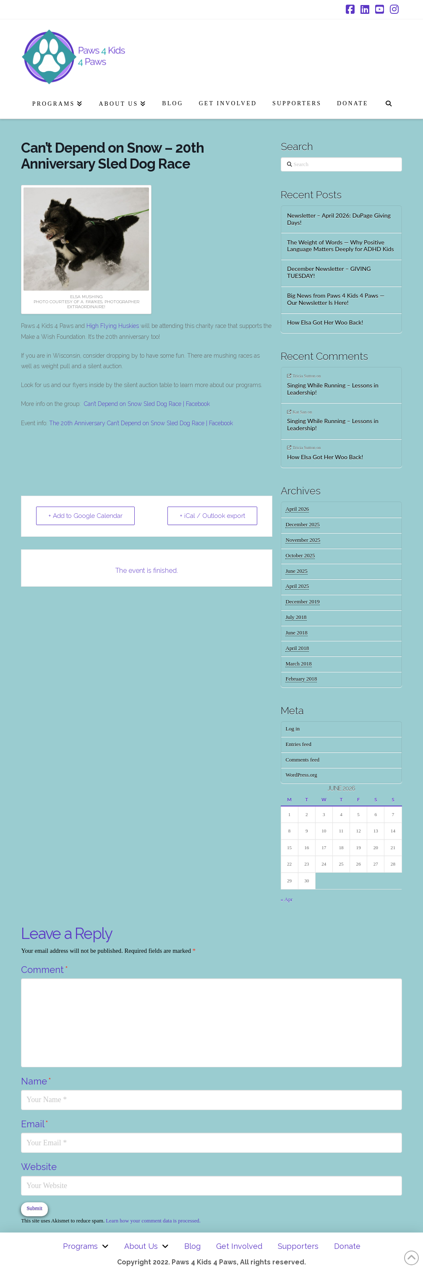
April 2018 (297, 648)
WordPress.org (301, 775)
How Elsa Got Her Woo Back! (325, 322)
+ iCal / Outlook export (212, 516)
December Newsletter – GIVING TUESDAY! (329, 272)
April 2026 (297, 509)
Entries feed (298, 744)
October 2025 (300, 556)
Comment (44, 969)
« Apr (287, 899)
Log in (292, 729)
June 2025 (296, 571)
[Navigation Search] (389, 102)
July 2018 (295, 617)
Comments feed (302, 760)
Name (36, 1081)
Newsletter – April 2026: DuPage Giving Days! (339, 219)
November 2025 (302, 540)
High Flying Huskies (112, 325)
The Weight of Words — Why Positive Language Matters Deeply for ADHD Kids (340, 246)
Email (34, 1123)
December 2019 (302, 602)
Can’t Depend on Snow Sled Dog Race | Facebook (147, 403)
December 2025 (302, 525)
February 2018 (301, 679)
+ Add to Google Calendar (85, 516)
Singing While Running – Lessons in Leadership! (333, 389)
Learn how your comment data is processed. (153, 1221)
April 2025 (297, 586)
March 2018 (298, 664)
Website (39, 1166)
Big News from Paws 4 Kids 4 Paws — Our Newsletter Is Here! (335, 299)
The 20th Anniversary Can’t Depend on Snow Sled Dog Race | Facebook (141, 423)
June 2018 (296, 633)
